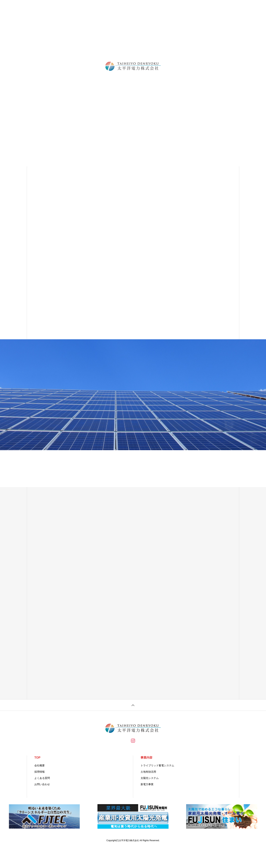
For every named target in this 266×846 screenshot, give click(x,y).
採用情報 (39, 771)
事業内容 (146, 757)
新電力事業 (147, 784)
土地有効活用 (148, 771)
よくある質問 (42, 778)
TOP (37, 757)
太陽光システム (150, 778)
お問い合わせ (42, 784)
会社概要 (39, 765)
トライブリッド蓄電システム (157, 765)
